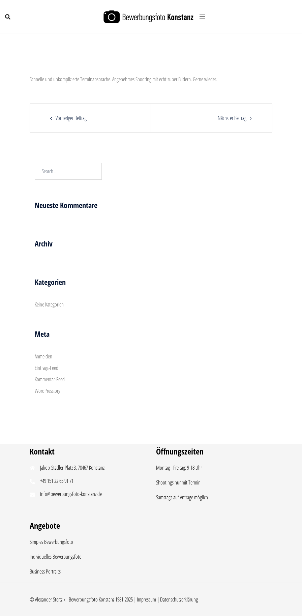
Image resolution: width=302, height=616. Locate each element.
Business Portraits (45, 571)
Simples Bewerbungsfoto (51, 542)
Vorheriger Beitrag (71, 118)
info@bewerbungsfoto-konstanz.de (71, 494)
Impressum (146, 599)
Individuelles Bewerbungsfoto (56, 556)
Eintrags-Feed (46, 368)
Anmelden (43, 356)
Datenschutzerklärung (179, 599)
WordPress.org (47, 390)
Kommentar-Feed (50, 379)
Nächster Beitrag (232, 118)
